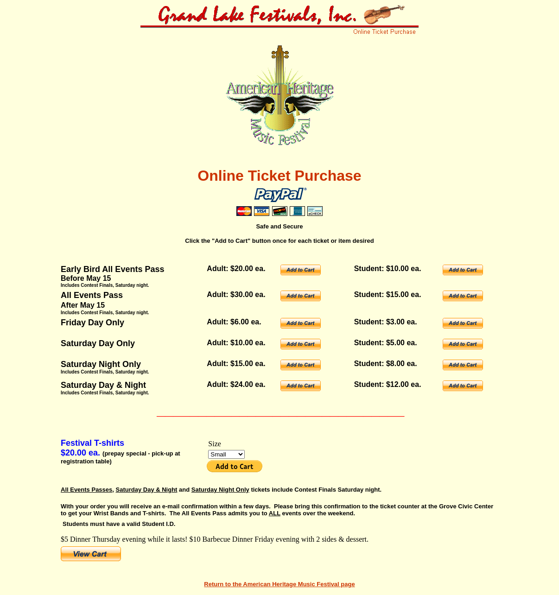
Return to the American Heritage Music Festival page (279, 584)
